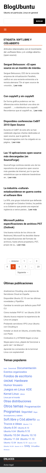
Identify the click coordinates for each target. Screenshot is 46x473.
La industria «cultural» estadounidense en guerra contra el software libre (22, 192)
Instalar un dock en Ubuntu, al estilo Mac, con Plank (22, 332)
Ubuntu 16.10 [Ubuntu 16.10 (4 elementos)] (19, 446)
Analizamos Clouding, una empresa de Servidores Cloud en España (21, 292)
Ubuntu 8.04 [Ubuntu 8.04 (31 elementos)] (10, 427)
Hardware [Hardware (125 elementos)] (21, 381)
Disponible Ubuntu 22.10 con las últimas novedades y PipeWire (22, 300)
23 (38, 266)
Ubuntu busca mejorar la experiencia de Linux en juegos (22, 318)
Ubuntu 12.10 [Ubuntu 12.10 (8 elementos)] (22, 443)
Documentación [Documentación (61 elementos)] (26, 368)
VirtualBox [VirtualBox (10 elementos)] (35, 446)
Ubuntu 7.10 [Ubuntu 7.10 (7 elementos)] (27, 424)
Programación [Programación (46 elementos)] (33, 406)
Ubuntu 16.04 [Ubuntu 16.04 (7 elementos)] (9, 446)
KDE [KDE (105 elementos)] (29, 389)
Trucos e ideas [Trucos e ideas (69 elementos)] (13, 424)
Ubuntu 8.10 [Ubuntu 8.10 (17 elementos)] (23, 428)
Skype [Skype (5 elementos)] (35, 412)
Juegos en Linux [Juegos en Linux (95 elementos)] (14, 389)
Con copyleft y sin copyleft (19, 96)
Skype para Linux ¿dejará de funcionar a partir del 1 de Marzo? (22, 343)
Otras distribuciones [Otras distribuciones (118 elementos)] (17, 401)
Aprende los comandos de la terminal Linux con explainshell (21, 350)
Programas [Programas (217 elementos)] (12, 412)
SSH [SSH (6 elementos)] (38, 420)
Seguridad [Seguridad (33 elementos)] (26, 411)
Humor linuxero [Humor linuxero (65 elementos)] (13, 385)
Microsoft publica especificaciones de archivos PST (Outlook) (23, 224)
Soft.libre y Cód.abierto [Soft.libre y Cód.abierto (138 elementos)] (20, 419)
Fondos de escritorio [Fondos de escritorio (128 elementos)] (18, 376)
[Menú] (5, 29)
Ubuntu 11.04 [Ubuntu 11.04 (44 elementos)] (11, 439)
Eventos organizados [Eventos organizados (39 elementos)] (15, 371)
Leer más (18, 85)
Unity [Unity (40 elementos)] (27, 446)
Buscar (39, 21)
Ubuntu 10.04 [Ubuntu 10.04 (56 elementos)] (12, 435)
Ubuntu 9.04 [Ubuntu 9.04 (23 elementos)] (10, 431)
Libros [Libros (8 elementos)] (22, 394)
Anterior (14, 261)
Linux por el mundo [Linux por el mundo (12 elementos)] (12, 397)
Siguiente (22, 272)
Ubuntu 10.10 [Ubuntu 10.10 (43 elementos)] (28, 435)
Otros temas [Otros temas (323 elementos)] (13, 406)
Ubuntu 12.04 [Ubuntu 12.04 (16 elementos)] (10, 442)
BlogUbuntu (19, 6)
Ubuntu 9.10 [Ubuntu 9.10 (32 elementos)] (23, 431)
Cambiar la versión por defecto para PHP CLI (22, 307)
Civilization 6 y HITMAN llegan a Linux (21, 338)
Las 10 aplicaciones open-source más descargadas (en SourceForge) (22, 156)
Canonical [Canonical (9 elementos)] (12, 368)
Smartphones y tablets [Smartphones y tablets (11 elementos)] (13, 416)
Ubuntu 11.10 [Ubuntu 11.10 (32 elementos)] (27, 439)
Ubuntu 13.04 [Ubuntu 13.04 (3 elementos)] (32, 443)
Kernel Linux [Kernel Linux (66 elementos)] (11, 393)
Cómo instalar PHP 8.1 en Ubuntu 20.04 (22, 312)
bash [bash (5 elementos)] (5, 368)
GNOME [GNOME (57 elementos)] (8, 380)
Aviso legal (9, 465)
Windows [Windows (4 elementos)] (6, 450)
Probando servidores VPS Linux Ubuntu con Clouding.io (21, 325)
